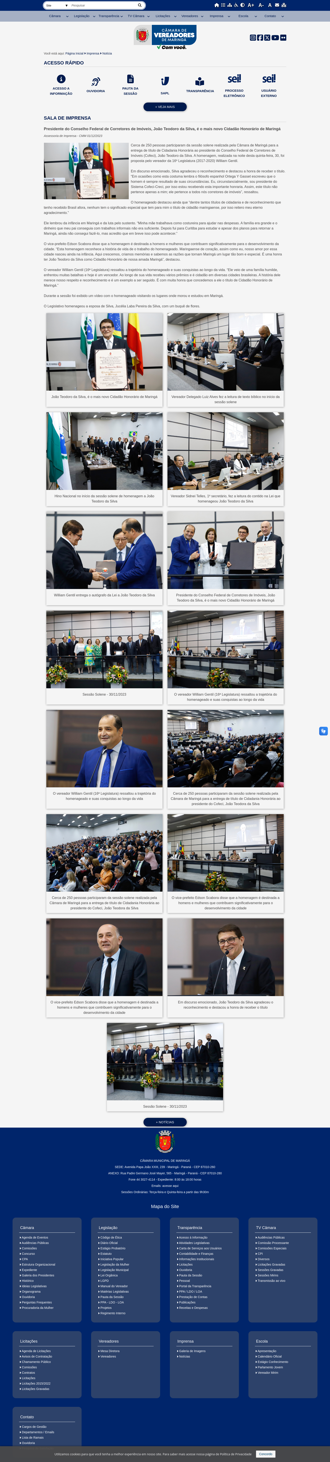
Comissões (29, 1248)
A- (261, 5)
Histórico (28, 1280)
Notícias (184, 1356)
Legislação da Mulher (114, 1264)
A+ (251, 5)
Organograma (31, 1291)
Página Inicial (74, 53)
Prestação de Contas (193, 1297)
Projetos (105, 1308)
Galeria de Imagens (192, 1351)
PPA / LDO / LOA (190, 1291)
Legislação (82, 16)
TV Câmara (136, 16)
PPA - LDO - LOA (112, 1302)
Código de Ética (111, 1237)
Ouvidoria (28, 1297)
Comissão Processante (273, 1243)
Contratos (28, 1372)
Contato (270, 16)
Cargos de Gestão (34, 1426)
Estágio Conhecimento (273, 1362)
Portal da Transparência (195, 1286)
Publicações (187, 1302)
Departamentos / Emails (38, 1432)
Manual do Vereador (114, 1286)
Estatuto (105, 1253)
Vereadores (189, 16)
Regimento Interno (112, 1313)
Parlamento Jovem (270, 1367)
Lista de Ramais (32, 1437)
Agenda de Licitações (36, 1351)
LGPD (104, 1280)
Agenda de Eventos (35, 1237)
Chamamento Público (36, 1362)
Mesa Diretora (109, 1351)
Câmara (55, 16)
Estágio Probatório (112, 1248)
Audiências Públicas (35, 1243)
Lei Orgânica (109, 1275)
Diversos (263, 1259)
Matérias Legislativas (114, 1291)
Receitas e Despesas (193, 1308)
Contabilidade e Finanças (196, 1253)
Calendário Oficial (270, 1356)
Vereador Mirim (268, 1372)
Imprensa (217, 16)
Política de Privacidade (235, 1454)
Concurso (28, 1253)
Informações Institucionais (196, 1259)
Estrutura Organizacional (38, 1264)
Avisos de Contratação (37, 1356)
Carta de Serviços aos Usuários (200, 1248)
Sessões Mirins (268, 1275)
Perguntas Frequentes (37, 1302)
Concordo (265, 1454)
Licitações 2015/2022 (36, 1383)
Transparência (109, 16)
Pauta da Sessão (112, 1297)
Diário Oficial (109, 1243)
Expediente (29, 1270)
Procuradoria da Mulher (37, 1308)
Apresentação (267, 1351)
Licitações (163, 16)
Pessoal (184, 1280)
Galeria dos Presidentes (38, 1275)
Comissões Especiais (272, 1248)
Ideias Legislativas (34, 1286)
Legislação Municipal (114, 1270)
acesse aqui (170, 1186)
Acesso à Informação (193, 1237)
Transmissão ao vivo (271, 1280)
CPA (25, 1259)
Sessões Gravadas (270, 1270)
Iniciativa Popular (112, 1259)
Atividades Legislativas (194, 1243)
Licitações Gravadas (271, 1264)
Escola (243, 16)
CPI (260, 1253)
